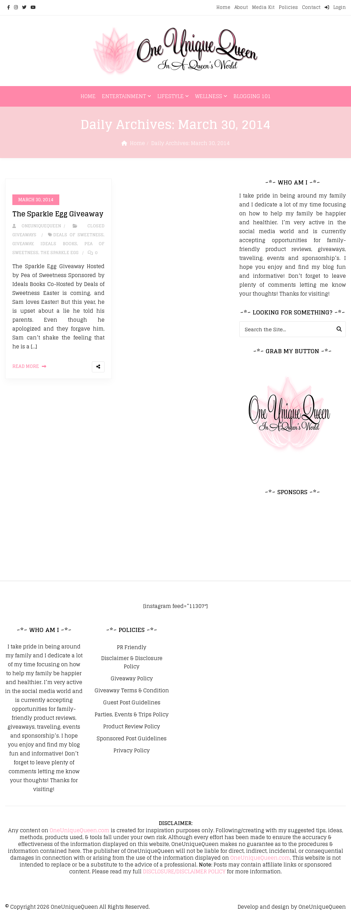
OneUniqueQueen (74, 906)
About (241, 7)
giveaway (22, 244)
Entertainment (124, 96)
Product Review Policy (131, 726)
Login (335, 7)
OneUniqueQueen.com (79, 830)
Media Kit (263, 7)
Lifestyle (170, 96)
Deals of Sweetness (78, 235)
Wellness (208, 96)
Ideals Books (58, 244)
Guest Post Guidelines (131, 702)
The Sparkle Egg (59, 252)
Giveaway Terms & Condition (132, 690)
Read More (25, 367)
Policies (288, 7)
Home (223, 7)
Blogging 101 (252, 96)
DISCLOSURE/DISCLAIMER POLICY (184, 871)
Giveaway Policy (132, 678)
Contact (311, 7)
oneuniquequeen (36, 226)
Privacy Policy (131, 750)
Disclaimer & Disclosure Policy (131, 662)
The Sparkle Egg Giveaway (58, 214)
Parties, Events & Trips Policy (132, 714)
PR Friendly (131, 647)
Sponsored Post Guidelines (132, 738)
